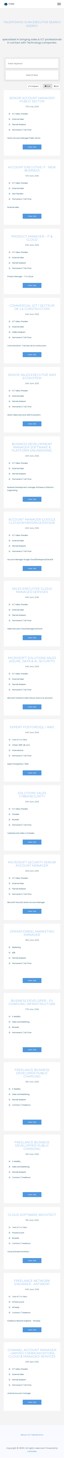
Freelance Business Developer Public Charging (32, 1073)
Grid (47, 86)
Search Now (32, 75)
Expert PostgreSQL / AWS (32, 727)
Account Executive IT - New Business (32, 168)
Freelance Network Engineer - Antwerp (32, 1282)
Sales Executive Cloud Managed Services (32, 590)
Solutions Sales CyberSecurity (32, 794)
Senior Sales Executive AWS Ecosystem (32, 376)
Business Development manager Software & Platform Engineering (32, 447)
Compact (33, 86)
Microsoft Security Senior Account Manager (32, 863)
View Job (32, 147)
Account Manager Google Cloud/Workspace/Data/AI (32, 521)
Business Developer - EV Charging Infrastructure (32, 1002)
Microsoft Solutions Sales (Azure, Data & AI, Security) (32, 659)
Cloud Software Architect (32, 1215)
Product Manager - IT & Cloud (32, 238)
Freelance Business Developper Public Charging (32, 1146)
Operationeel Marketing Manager (32, 933)
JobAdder (32, 1451)
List (56, 86)
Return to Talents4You (32, 1434)
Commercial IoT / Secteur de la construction (32, 307)
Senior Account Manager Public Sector (32, 99)
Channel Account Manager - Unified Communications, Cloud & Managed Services (32, 1353)
